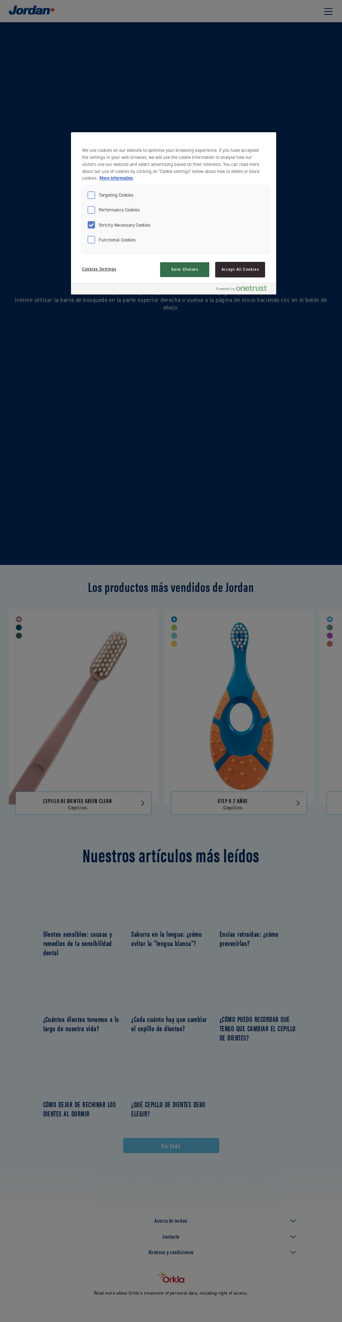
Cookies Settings (99, 269)
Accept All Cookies (240, 269)
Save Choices (184, 269)
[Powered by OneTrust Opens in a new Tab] (244, 289)
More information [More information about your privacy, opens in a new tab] (116, 178)
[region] (173, 213)
